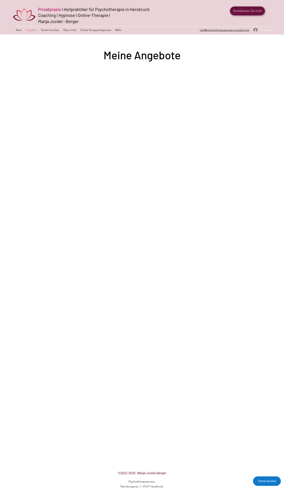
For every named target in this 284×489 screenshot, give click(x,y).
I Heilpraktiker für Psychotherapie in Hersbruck (105, 9)
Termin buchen (267, 481)
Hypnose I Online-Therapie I (84, 15)
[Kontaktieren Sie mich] (247, 11)
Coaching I (48, 15)
